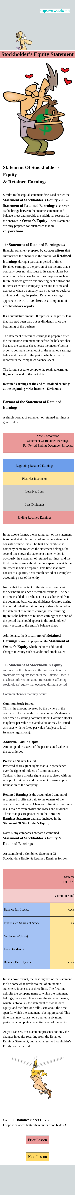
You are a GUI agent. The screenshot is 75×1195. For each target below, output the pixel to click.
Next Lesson (37, 1157)
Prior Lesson (37, 1140)
